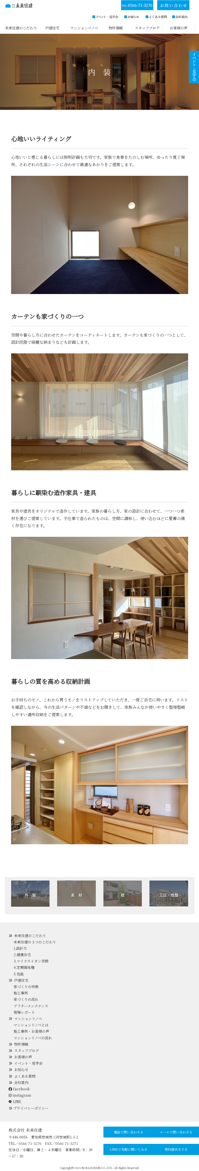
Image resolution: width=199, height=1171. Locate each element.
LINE (17, 1101)
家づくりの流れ (26, 999)
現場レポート (24, 1012)
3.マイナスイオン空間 (31, 960)
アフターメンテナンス (31, 1005)
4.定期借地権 (24, 967)
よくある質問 (24, 1076)
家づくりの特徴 (26, 986)
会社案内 (21, 1082)
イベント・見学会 (28, 1063)
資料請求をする (176, 1149)
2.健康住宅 (22, 954)
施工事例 (21, 992)
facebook (19, 1088)
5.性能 (19, 973)
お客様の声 (23, 1056)
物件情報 (21, 1044)
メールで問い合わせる (176, 1132)
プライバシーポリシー (31, 1108)
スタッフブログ (26, 1050)
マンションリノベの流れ (33, 1037)
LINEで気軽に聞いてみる (128, 1149)
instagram (20, 1095)
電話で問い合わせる (128, 1132)
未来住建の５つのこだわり (35, 941)
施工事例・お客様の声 (31, 1031)
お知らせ (21, 1069)
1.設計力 (20, 948)
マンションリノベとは (31, 1024)
